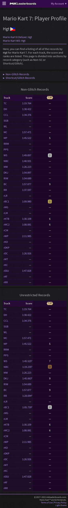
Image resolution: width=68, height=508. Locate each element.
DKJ (6, 172)
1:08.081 (27, 224)
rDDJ (6, 270)
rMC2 (6, 224)
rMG (6, 207)
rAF (5, 276)
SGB (6, 120)
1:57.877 (27, 184)
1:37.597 (27, 190)
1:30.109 (27, 218)
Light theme (61, 505)
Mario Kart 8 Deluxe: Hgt (17, 37)
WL (5, 126)
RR (5, 190)
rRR (6, 282)
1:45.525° (27, 361)
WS (5, 155)
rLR (5, 195)
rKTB (6, 218)
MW (6, 166)
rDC (6, 253)
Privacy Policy (60, 502)
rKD (6, 242)
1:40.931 (27, 161)
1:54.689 (27, 178)
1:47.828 (27, 270)
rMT (6, 259)
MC (5, 132)
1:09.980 (27, 201)
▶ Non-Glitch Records (16, 74)
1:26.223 (27, 166)
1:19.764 (27, 103)
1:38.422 (27, 109)
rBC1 (6, 201)
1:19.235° (27, 367)
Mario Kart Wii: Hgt (14, 40)
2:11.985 (27, 236)
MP (5, 138)
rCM (6, 230)
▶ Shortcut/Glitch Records (19, 78)
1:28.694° (27, 395)
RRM (6, 143)
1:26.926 (27, 253)
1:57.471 (27, 132)
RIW (6, 178)
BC (5, 184)
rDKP (6, 247)
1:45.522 (27, 138)
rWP (6, 236)
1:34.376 (27, 115)
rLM (6, 213)
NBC (6, 161)
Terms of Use (47, 502)
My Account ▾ (59, 3)
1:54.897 (27, 172)
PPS (6, 149)
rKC (6, 265)
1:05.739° (27, 407)
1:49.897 (27, 155)
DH (5, 109)
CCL (6, 115)
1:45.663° (27, 378)
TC (5, 103)
